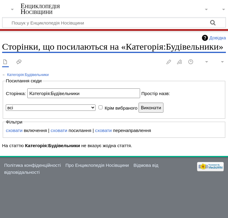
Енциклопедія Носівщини (40, 8)
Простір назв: (155, 93)
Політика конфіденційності (32, 165)
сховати (14, 130)
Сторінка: (16, 93)
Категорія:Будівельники (28, 74)
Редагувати (169, 62)
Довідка (218, 37)
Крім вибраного (121, 107)
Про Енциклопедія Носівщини (97, 165)
